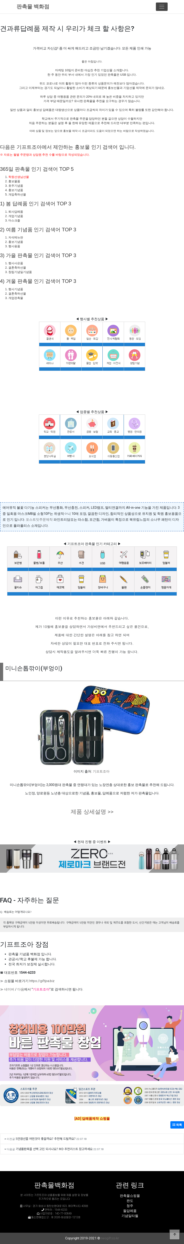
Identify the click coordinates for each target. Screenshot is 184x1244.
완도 (130, 1201)
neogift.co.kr (110, 1238)
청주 (130, 1206)
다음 (20, 989)
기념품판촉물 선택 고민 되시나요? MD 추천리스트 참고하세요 (54, 1149)
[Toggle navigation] (162, 7)
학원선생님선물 (18, 177)
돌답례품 (130, 1211)
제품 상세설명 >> (92, 811)
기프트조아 (101, 771)
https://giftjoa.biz (42, 981)
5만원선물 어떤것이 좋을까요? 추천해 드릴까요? (46, 1138)
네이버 (9, 989)
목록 (177, 1124)
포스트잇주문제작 (39, 520)
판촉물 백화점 (33, 7)
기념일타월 (129, 1216)
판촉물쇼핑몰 (130, 1196)
